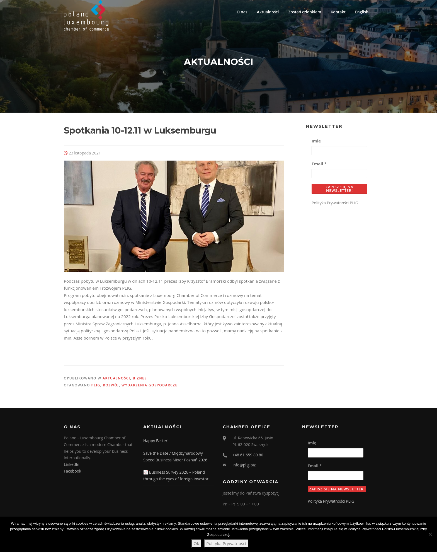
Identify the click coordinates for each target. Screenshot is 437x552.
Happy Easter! (155, 443)
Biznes (140, 381)
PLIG (95, 388)
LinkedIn (71, 467)
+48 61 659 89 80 (247, 457)
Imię (316, 143)
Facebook (72, 473)
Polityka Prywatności (226, 543)
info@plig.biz (244, 468)
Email (319, 166)
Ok (196, 543)
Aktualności (268, 11)
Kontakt (338, 11)
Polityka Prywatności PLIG (335, 205)
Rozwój (111, 388)
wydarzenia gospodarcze (150, 388)
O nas (242, 11)
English (361, 11)
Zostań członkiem (304, 11)
